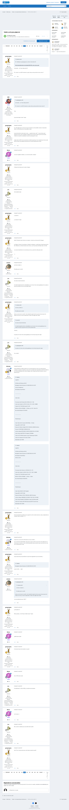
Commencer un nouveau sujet (29, 40)
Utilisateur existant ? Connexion (53, 2)
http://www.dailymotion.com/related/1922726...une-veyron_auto (27, 65)
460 (37, 772)
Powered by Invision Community (34, 808)
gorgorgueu (8, 56)
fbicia (8, 150)
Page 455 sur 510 (47, 49)
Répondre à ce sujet (43, 40)
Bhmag (5, 6)
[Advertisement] (16, 22)
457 (29, 772)
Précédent (8, 772)
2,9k (8, 199)
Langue (32, 805)
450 (11, 772)
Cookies (36, 805)
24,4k (8, 66)
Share (37, 36)
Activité (9, 6)
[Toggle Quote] (15, 59)
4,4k (8, 272)
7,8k (8, 376)
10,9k (8, 107)
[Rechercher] (52, 6)
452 (16, 772)
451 (14, 772)
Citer (18, 76)
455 (24, 772)
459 (35, 772)
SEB (8, 97)
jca (8, 189)
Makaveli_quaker (12, 35)
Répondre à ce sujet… (14, 790)
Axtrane (8, 366)
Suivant (41, 772)
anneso (8, 262)
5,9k (8, 160)
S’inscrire (63, 2)
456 (27, 772)
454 (22, 772)
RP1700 (65, 27)
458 (32, 772)
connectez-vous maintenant (41, 784)
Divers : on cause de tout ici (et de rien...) (22, 36)
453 (19, 772)
